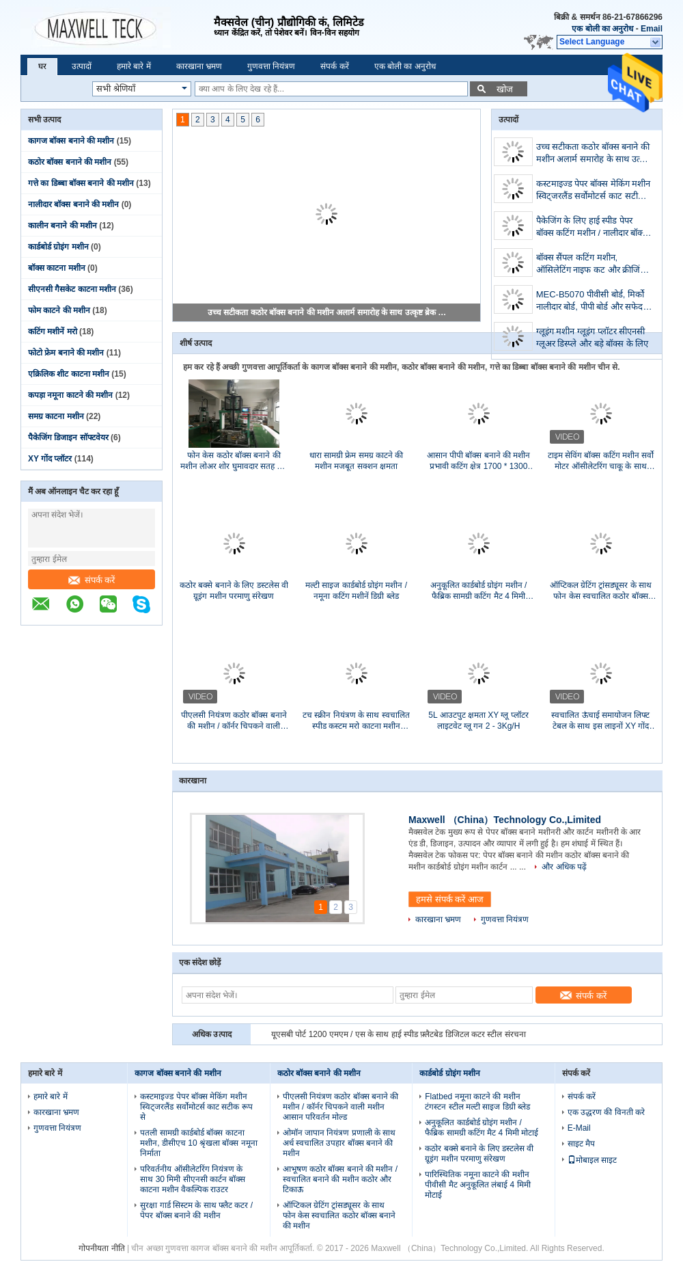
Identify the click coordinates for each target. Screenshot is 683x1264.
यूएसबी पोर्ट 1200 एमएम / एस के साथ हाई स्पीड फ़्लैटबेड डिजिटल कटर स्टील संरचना (398, 1034)
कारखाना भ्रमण (199, 66)
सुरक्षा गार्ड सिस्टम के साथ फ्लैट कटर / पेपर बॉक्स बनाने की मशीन (196, 1210)
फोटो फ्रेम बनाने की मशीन (66, 353)
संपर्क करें (334, 66)
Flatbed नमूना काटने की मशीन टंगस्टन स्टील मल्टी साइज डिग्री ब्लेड (477, 1102)
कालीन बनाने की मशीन (62, 225)
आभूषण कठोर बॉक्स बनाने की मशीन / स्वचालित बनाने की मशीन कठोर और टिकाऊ (340, 1179)
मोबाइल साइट (592, 1160)
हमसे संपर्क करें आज (450, 899)
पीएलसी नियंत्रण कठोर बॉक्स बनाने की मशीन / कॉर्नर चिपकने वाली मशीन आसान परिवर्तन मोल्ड (233, 720)
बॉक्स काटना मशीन (56, 268)
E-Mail (579, 1128)
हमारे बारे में (134, 66)
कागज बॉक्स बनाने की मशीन (71, 141)
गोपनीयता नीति (101, 1248)
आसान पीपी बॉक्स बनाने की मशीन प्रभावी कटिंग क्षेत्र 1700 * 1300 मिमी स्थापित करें (479, 461)
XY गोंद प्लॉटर (50, 458)
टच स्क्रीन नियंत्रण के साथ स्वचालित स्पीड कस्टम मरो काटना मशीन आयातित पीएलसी (356, 720)
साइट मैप (581, 1143)
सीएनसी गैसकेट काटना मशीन (72, 289)
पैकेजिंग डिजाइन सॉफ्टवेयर (68, 437)
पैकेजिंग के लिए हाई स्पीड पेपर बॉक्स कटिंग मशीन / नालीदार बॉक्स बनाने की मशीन (592, 228)
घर (42, 66)
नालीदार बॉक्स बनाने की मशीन (73, 204)
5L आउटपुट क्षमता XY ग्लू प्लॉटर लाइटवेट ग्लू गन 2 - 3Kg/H (478, 720)
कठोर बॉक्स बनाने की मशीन (69, 162)
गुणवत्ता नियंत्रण (271, 66)
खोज (505, 89)
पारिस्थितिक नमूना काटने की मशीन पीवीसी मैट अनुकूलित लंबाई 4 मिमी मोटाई (477, 1185)
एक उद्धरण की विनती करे (606, 1112)
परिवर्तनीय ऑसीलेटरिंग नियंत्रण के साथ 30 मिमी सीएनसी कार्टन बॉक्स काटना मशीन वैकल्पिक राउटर (192, 1179)
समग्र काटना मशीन (56, 416)
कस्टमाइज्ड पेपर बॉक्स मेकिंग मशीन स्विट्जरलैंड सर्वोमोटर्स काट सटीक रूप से (593, 191)
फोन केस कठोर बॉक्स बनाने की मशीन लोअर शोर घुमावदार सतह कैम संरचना (234, 461)
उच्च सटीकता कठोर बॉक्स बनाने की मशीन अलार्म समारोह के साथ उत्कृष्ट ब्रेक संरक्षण (327, 312)
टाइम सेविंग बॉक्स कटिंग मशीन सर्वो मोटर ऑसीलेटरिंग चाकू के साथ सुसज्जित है (601, 461)
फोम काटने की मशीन (59, 310)
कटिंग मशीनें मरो (52, 331)
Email (652, 28)
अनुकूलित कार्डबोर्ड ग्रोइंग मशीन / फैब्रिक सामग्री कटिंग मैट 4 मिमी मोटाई (478, 591)
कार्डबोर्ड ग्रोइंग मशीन (58, 247)
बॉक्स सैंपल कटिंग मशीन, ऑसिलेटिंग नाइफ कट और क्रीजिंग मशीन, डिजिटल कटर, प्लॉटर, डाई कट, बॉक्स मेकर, (590, 265)
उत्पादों (82, 66)
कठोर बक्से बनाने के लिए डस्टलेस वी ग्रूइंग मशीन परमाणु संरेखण (234, 590)
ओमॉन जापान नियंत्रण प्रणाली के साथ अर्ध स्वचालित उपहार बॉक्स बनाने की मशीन (339, 1143)
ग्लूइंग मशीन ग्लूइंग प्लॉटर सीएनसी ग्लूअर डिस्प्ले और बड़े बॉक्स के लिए (592, 337)
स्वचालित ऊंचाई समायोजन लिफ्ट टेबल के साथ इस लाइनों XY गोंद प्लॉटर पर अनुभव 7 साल (600, 720)
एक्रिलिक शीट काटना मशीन (68, 374)
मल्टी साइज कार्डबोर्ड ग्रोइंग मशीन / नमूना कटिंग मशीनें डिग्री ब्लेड (356, 590)
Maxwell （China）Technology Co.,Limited (504, 819)
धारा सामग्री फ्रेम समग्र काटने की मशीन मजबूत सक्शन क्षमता (356, 461)
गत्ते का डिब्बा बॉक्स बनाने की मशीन (81, 183)
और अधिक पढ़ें (564, 867)
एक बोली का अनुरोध (602, 28)
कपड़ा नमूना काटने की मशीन (70, 395)
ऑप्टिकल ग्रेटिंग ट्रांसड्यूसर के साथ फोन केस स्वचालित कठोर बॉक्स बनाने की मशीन (601, 591)
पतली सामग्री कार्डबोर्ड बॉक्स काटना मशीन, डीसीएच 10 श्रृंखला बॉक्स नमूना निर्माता (198, 1143)
